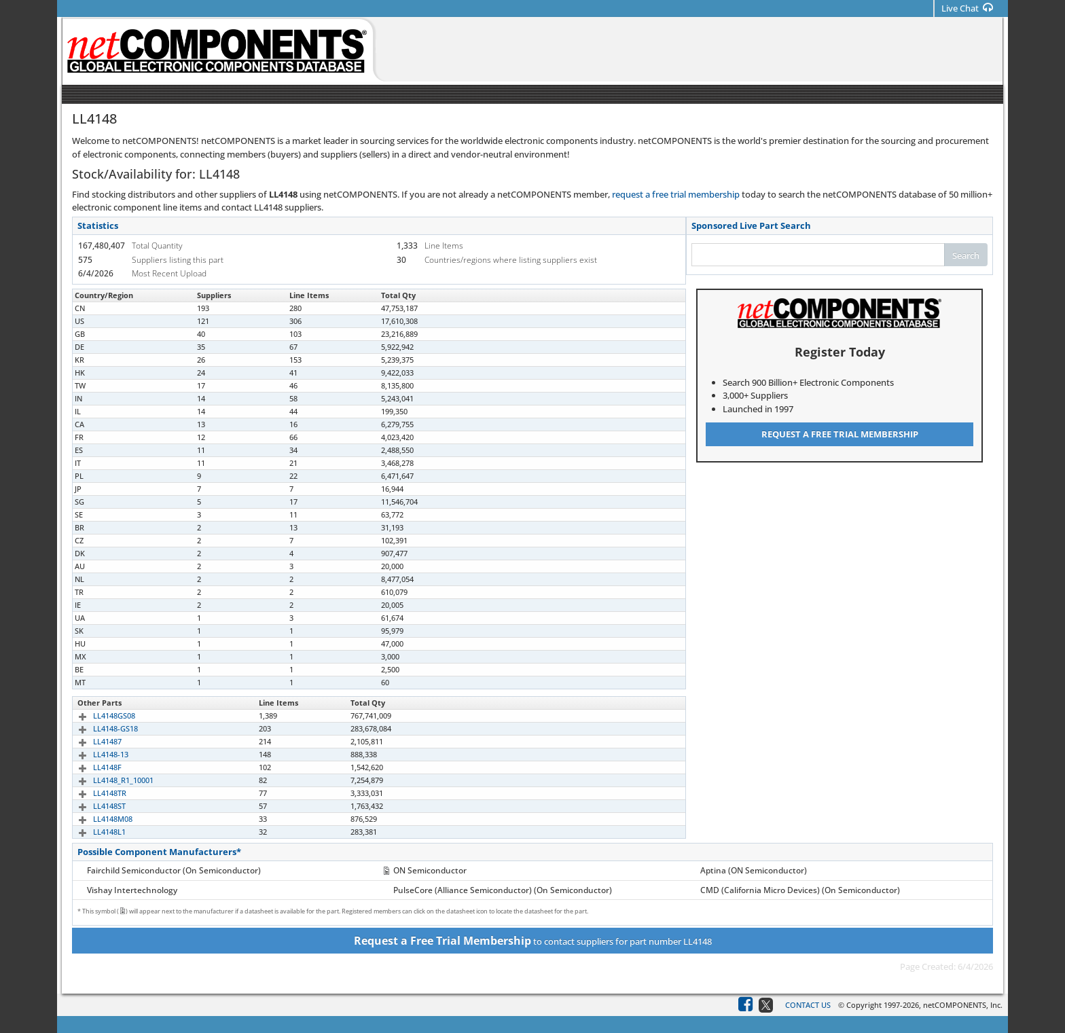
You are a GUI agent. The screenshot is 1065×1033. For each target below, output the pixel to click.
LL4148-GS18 (99, 728)
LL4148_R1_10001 (107, 780)
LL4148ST (93, 806)
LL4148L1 (93, 832)
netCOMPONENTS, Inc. (963, 1005)
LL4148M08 (97, 819)
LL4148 (89, 308)
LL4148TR (94, 793)
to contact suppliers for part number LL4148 (533, 940)
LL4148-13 (95, 754)
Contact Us (808, 1005)
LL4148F (91, 767)
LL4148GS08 (98, 715)
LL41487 (91, 741)
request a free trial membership (676, 194)
